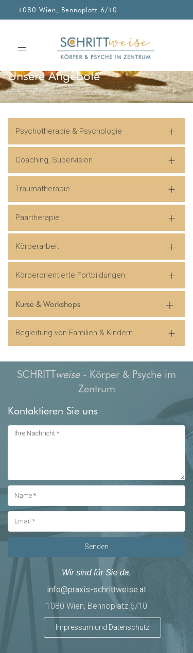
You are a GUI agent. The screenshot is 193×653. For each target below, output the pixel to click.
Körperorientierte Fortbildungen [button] (70, 275)
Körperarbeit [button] (37, 246)
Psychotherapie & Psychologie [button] (68, 131)
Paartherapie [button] (37, 217)
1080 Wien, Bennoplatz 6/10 (67, 9)
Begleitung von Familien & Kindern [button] (74, 332)
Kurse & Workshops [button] (47, 304)
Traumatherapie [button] (42, 188)
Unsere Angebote (54, 75)
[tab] (96, 131)
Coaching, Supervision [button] (54, 160)
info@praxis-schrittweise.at (96, 589)
